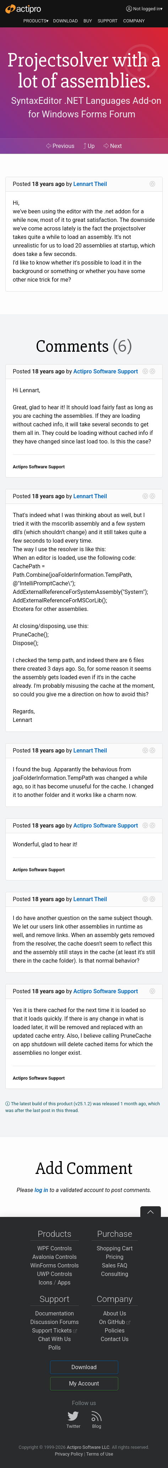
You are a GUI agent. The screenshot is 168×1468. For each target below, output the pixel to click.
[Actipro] (23, 9)
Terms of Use (99, 1454)
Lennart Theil (90, 184)
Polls (54, 1347)
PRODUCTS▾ (36, 20)
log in (41, 1190)
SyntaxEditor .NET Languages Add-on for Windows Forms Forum (86, 107)
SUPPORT (108, 20)
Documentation (54, 1313)
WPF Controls (54, 1248)
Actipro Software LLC (88, 1447)
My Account (84, 1383)
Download (84, 1367)
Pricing (115, 1257)
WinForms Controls (54, 1265)
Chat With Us (54, 1339)
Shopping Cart (114, 1248)
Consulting (114, 1274)
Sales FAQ (115, 1265)
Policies (115, 1330)
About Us (114, 1313)
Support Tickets (54, 1330)
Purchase (114, 1234)
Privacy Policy (69, 1454)
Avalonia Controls (54, 1257)
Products (54, 1234)
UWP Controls (54, 1274)
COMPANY (134, 20)
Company (114, 1299)
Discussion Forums (54, 1322)
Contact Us (115, 1339)
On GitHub (114, 1322)
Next (113, 146)
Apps (64, 1282)
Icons (45, 1282)
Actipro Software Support (106, 371)
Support (55, 1299)
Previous (60, 146)
